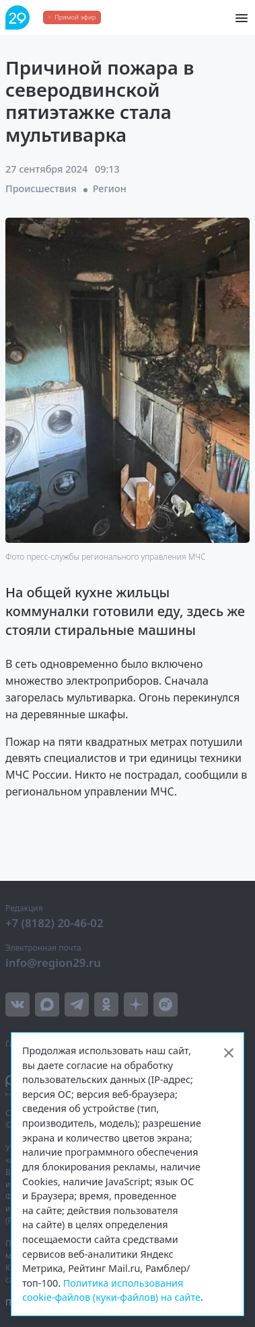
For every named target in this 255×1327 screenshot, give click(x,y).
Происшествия (41, 188)
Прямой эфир (75, 17)
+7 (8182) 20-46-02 (54, 923)
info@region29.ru (53, 962)
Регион (109, 188)
